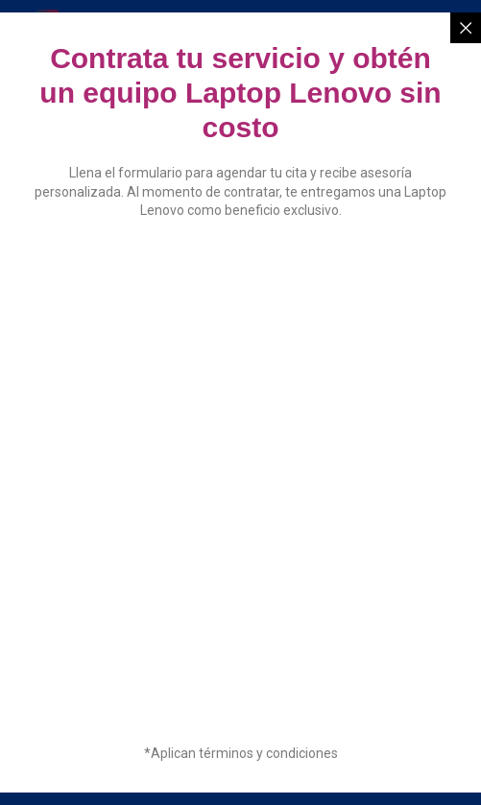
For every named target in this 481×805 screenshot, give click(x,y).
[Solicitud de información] (238, 480)
